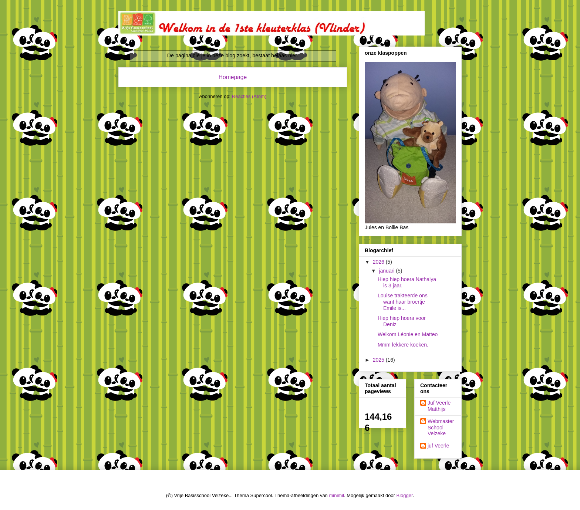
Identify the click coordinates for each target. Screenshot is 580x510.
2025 (379, 360)
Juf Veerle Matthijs (439, 406)
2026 (379, 262)
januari (387, 271)
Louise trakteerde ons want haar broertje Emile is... (403, 302)
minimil (336, 495)
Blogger (405, 495)
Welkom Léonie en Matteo (408, 334)
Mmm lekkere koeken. (403, 345)
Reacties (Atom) (249, 96)
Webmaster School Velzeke (441, 427)
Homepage (233, 77)
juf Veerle (438, 446)
